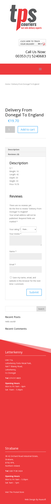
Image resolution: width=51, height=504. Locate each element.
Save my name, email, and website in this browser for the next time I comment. (25, 280)
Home (7, 84)
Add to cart (28, 129)
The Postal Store (16, 492)
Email (12, 264)
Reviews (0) (13, 154)
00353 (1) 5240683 (31, 56)
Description (13, 149)
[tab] (25, 149)
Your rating (15, 229)
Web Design (30, 499)
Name (12, 251)
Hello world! (10, 321)
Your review (15, 234)
